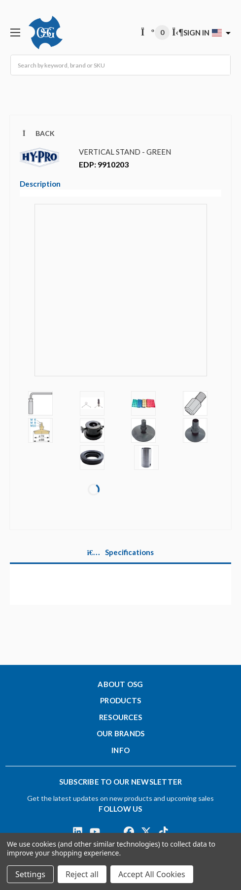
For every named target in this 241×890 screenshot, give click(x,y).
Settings (30, 874)
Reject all (82, 874)
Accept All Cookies (151, 874)
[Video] (121, 297)
